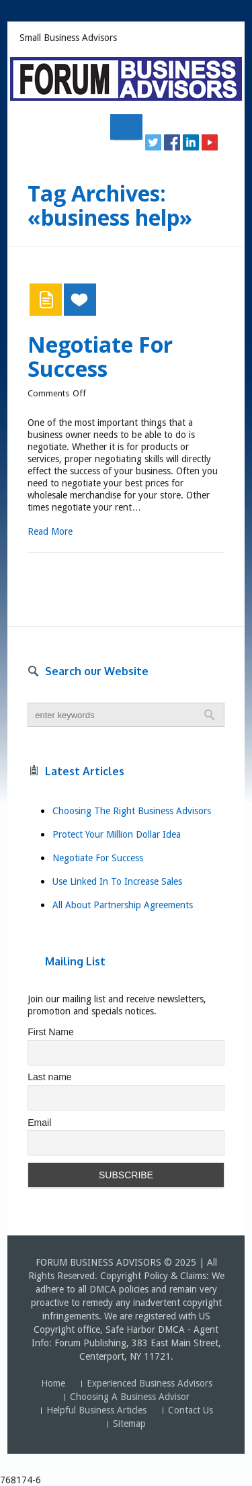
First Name (50, 1031)
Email (39, 1122)
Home (53, 1383)
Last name (49, 1077)
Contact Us (190, 1410)
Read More (50, 531)
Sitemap (129, 1423)
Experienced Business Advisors (149, 1383)
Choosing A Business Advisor (130, 1396)
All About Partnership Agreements (122, 905)
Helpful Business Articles (96, 1410)
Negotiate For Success (100, 356)
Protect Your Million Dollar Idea (116, 834)
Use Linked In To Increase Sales (117, 881)
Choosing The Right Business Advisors (131, 810)
